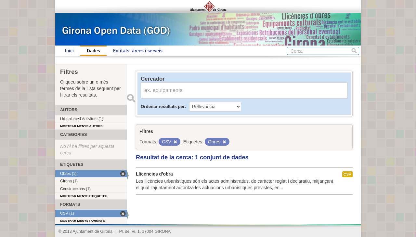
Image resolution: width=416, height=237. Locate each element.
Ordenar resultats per (163, 106)
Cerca (354, 51)
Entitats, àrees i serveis (137, 50)
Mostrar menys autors (81, 126)
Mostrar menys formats (82, 220)
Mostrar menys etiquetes (83, 196)
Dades (93, 50)
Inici (69, 50)
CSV (347, 174)
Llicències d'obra (154, 174)
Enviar (131, 98)
